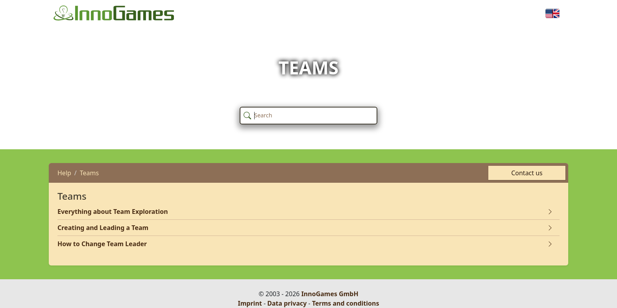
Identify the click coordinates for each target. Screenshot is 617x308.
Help (64, 173)
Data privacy (287, 303)
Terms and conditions (345, 303)
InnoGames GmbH (329, 293)
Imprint (250, 303)
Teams (89, 173)
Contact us (527, 173)
